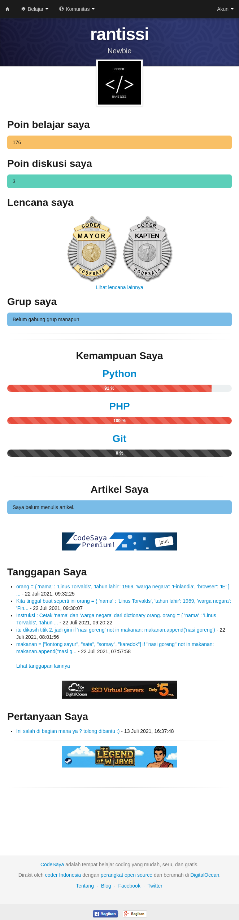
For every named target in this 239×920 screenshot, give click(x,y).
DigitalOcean (204, 875)
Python (120, 373)
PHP (119, 406)
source (144, 875)
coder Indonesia (63, 875)
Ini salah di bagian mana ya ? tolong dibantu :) (68, 731)
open (130, 875)
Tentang (85, 886)
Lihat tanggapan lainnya (43, 666)
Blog (106, 886)
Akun (225, 9)
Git (120, 438)
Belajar (34, 9)
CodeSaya (52, 864)
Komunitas (77, 9)
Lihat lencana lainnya (119, 287)
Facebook (129, 886)
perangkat (112, 875)
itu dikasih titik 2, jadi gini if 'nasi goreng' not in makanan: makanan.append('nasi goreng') (115, 630)
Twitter (155, 886)
